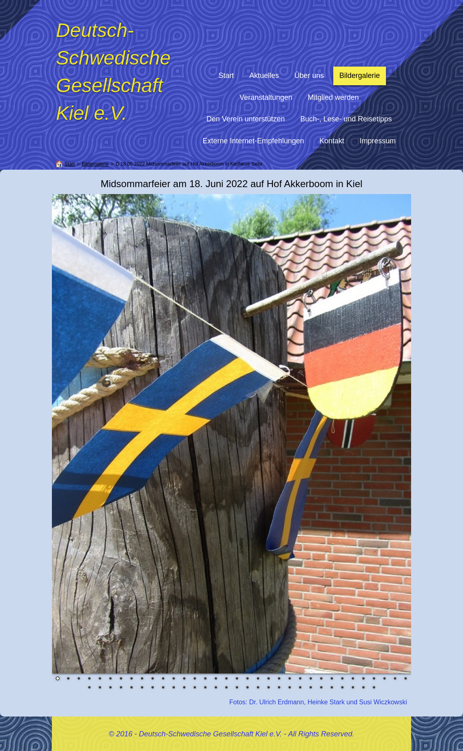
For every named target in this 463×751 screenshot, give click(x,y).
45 (194, 688)
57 (321, 688)
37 (110, 688)
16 (215, 679)
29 (352, 679)
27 (331, 679)
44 (184, 688)
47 (215, 688)
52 (268, 688)
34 (405, 679)
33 (394, 679)
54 (289, 688)
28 (342, 679)
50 (247, 688)
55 (300, 688)
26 (321, 679)
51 (257, 688)
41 (152, 688)
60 (352, 688)
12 (173, 679)
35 (89, 688)
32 (384, 679)
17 (226, 679)
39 (131, 688)
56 (310, 688)
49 (236, 688)
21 (268, 679)
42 (163, 688)
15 (205, 679)
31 (373, 679)
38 (120, 688)
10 (152, 679)
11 (163, 679)
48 (226, 688)
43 (173, 688)
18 (236, 679)
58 (331, 688)
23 (289, 679)
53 (278, 688)
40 (141, 688)
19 (247, 679)
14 (194, 679)
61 (363, 688)
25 (310, 679)
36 (99, 688)
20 (257, 679)
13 (184, 679)
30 (363, 679)
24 (300, 679)
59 (342, 688)
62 (373, 688)
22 (278, 679)
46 (205, 688)
